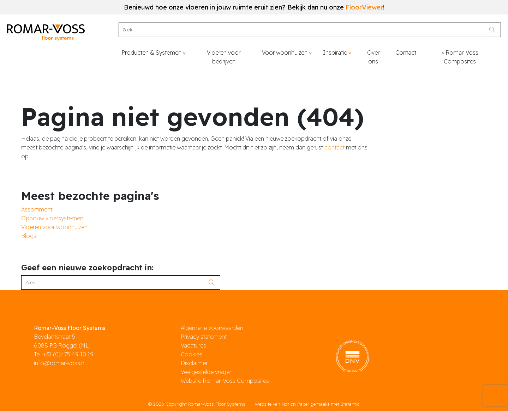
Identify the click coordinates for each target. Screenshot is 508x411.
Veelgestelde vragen (207, 371)
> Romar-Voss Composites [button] (459, 57)
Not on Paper (295, 404)
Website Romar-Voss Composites (225, 380)
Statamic (350, 404)
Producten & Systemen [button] (151, 52)
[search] (494, 30)
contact (334, 147)
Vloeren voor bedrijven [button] (223, 57)
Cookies (191, 354)
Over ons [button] (373, 57)
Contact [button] (405, 52)
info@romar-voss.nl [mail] (59, 363)
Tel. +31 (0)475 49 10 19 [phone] (64, 354)
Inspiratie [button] (335, 52)
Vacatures (193, 345)
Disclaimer (194, 363)
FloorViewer (364, 7)
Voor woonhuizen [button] (284, 52)
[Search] (303, 30)
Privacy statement (204, 336)
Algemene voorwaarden (212, 327)
